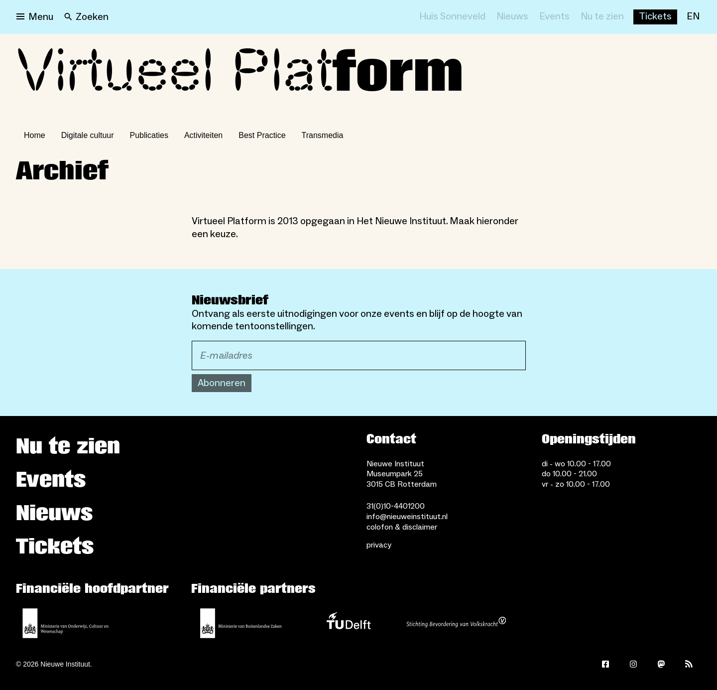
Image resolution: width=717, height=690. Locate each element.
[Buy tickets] (655, 16)
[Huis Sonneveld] (452, 16)
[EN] (693, 16)
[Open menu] (35, 16)
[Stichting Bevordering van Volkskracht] (456, 623)
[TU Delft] (348, 623)
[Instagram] (633, 664)
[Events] (554, 16)
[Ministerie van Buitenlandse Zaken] (241, 623)
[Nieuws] (512, 16)
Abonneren (221, 383)
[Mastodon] (661, 664)
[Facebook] (605, 664)
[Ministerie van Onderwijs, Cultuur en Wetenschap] (66, 623)
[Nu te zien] (602, 16)
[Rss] (689, 664)
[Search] (86, 16)
